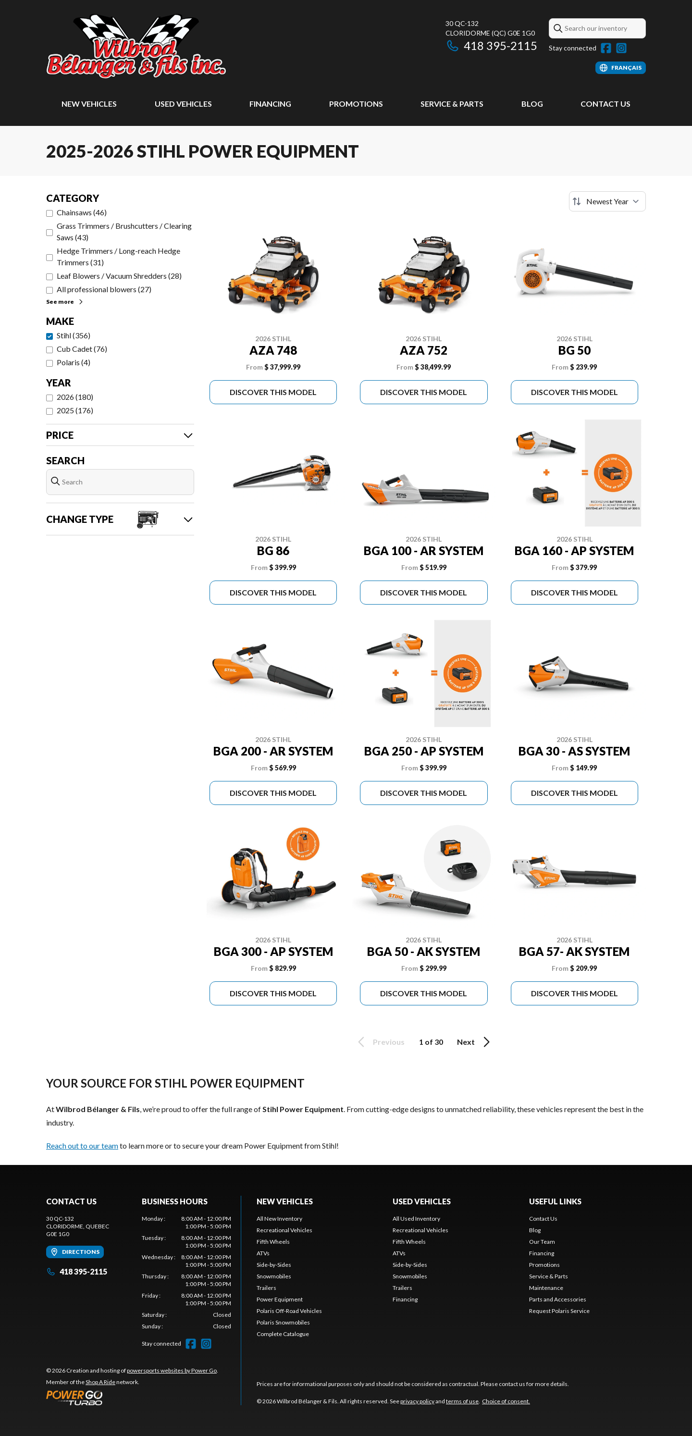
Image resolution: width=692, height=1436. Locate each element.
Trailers (266, 1287)
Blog (532, 103)
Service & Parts (451, 103)
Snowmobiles (274, 1276)
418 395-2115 (491, 45)
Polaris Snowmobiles (283, 1322)
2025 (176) (75, 410)
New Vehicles (89, 103)
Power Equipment (280, 1299)
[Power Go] (132, 1397)
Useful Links (555, 1201)
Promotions (356, 103)
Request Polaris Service (559, 1310)
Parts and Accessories (557, 1299)
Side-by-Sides (274, 1264)
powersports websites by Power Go (172, 1370)
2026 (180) (75, 396)
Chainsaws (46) (82, 212)
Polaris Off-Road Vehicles (289, 1310)
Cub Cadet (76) (82, 348)
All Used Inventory (416, 1218)
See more (65, 301)
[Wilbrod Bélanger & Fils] (166, 46)
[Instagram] (621, 48)
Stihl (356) (73, 335)
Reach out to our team (82, 1145)
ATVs (263, 1253)
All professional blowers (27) (104, 289)
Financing (270, 103)
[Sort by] (607, 201)
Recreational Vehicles (284, 1230)
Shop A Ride (100, 1382)
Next (475, 1042)
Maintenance (546, 1287)
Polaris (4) (73, 362)
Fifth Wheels (273, 1241)
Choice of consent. (506, 1401)
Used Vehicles (183, 103)
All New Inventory (279, 1218)
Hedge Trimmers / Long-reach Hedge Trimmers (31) (118, 256)
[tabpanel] (187, 1272)
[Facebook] (606, 48)
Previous (380, 1042)
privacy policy (417, 1401)
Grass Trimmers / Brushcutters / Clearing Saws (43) (124, 231)
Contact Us (605, 103)
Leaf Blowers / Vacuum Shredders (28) (119, 275)
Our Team (542, 1241)
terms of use (462, 1401)
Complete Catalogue (283, 1333)
